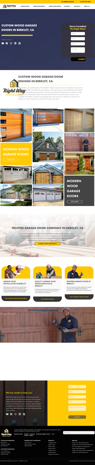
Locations (67, 6)
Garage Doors (25, 6)
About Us (87, 6)
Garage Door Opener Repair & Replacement (83, 450)
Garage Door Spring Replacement (80, 442)
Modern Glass (51, 446)
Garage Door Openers (55, 6)
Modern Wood (51, 448)
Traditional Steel (52, 442)
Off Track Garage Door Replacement (81, 446)
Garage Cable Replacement (78, 448)
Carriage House (52, 450)
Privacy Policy (82, 461)
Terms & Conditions (90, 461)
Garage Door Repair (39, 6)
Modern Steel (51, 444)
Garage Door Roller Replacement (80, 452)
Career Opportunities (74, 461)
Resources (77, 6)
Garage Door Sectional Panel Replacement (82, 444)
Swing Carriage (52, 452)
